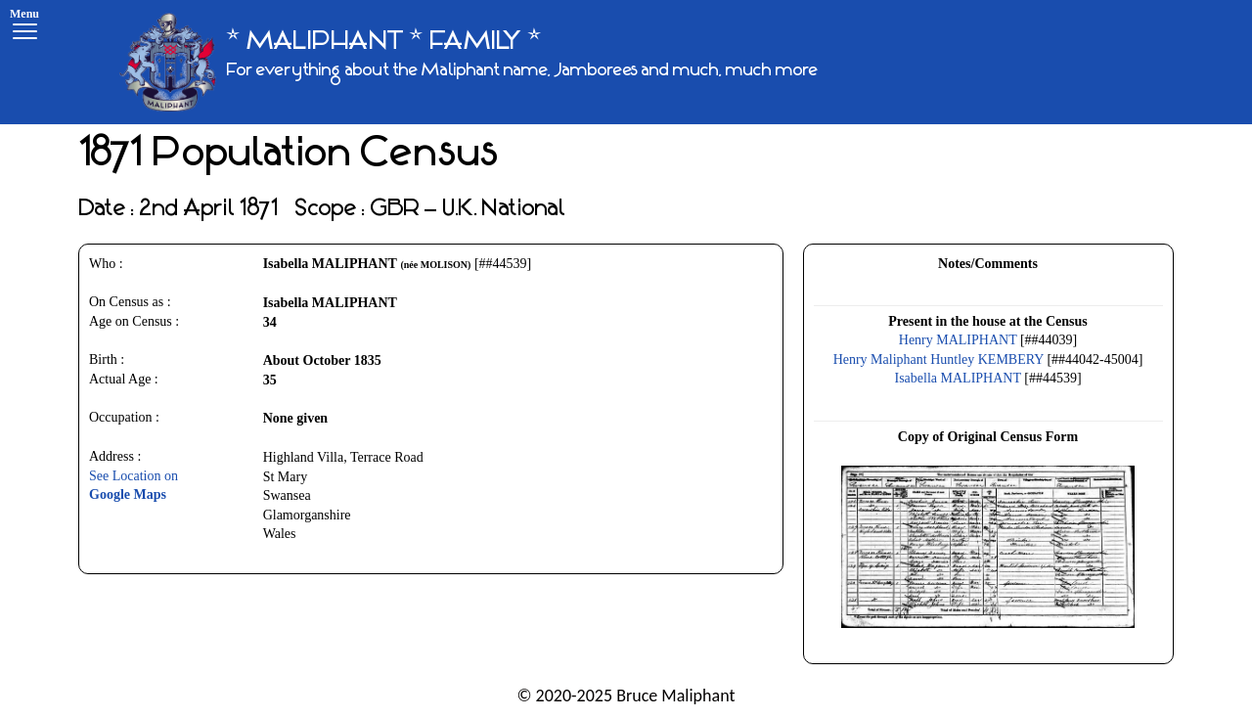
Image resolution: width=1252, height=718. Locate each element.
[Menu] (24, 27)
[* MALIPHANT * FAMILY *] (468, 62)
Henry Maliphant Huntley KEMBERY (938, 359)
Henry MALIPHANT (958, 340)
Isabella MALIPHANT (958, 378)
